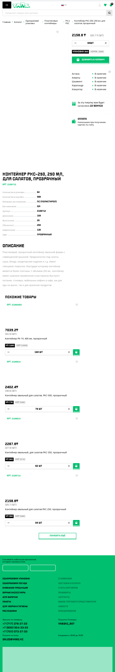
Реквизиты (64, 485)
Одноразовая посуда (15, 476)
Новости (63, 499)
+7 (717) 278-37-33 (15, 515)
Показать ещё (57, 428)
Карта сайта (8, 667)
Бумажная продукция (15, 480)
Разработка (70, 664)
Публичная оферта (11, 659)
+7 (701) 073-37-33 (15, 523)
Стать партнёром (68, 480)
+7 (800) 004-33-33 (15, 519)
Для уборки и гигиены (15, 499)
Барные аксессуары (14, 485)
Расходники (10, 503)
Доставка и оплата (69, 476)
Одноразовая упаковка (16, 471)
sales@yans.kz (13, 531)
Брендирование (67, 503)
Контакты (64, 489)
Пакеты (7, 494)
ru (64, 5)
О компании (65, 471)
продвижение (71, 667)
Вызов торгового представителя (77, 494)
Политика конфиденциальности (17, 663)
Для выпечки (10, 489)
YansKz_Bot (66, 515)
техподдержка (82, 664)
